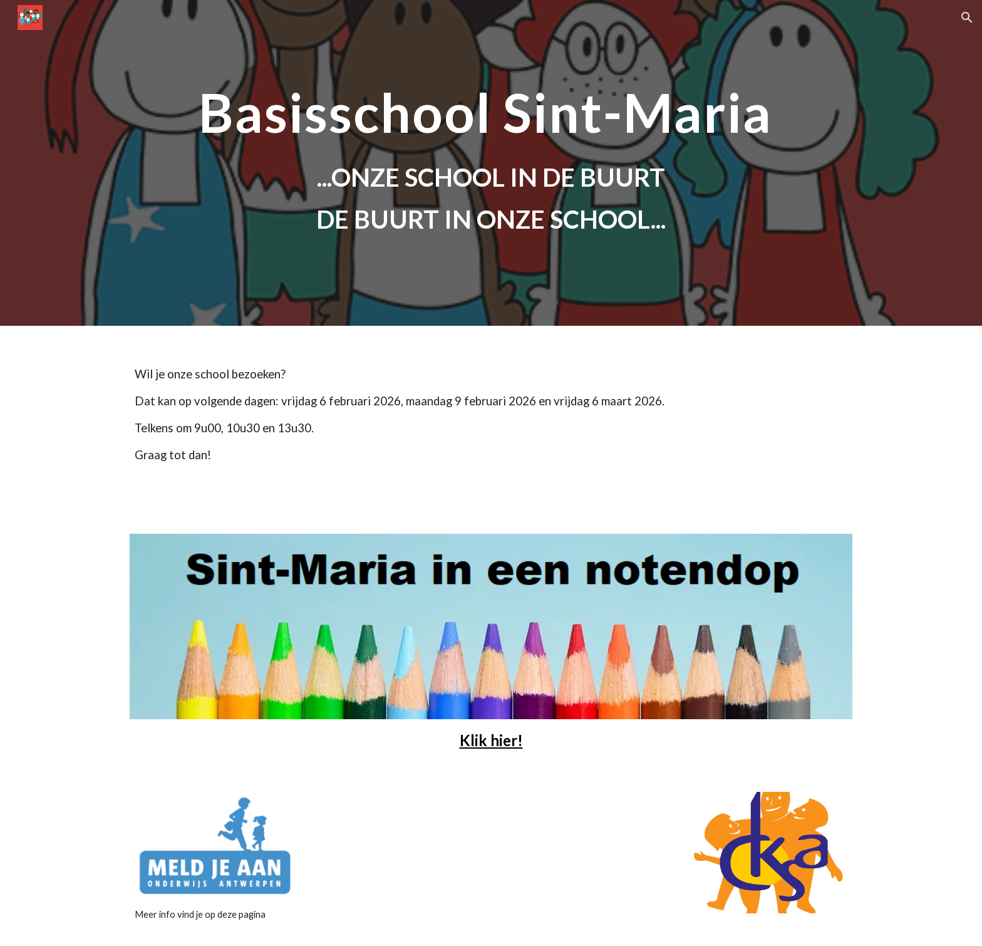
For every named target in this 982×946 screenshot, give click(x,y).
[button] (967, 18)
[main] (491, 112)
